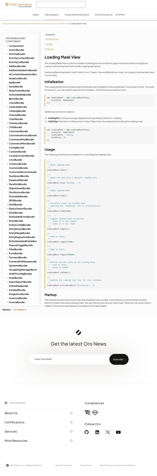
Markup (49, 49)
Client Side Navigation (22, 168)
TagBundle (13, 135)
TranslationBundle (17, 152)
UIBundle (12, 160)
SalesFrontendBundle (19, 82)
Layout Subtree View (21, 218)
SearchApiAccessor (21, 255)
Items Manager (18, 271)
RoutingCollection (20, 250)
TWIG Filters (17, 194)
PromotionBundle (18, 58)
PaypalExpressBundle (21, 38)
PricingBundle (15, 50)
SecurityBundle (17, 99)
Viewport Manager (20, 259)
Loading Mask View (20, 226)
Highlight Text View (20, 242)
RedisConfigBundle (18, 70)
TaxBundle (14, 140)
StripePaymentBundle (19, 127)
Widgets (15, 198)
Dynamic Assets (19, 177)
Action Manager (19, 164)
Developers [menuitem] (52, 14)
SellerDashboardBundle (22, 107)
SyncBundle (14, 131)
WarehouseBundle (19, 280)
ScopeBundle (16, 91)
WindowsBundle (18, 296)
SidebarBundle (17, 119)
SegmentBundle (18, 103)
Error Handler (17, 263)
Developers (23, 23)
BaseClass (16, 206)
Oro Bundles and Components (42, 23)
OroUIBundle (62, 23)
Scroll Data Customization (23, 185)
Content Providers (20, 173)
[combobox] (61, 4)
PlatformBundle (16, 46)
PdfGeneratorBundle (19, 42)
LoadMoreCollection (21, 222)
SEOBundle (13, 111)
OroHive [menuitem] (120, 14)
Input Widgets (18, 267)
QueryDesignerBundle (19, 62)
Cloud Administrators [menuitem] (77, 14)
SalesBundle (16, 78)
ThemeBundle (16, 148)
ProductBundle (16, 54)
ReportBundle (16, 74)
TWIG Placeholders (20, 189)
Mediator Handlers (20, 276)
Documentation (9, 23)
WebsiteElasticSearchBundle (21, 288)
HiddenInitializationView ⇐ (23, 212)
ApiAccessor (17, 202)
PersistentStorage (20, 238)
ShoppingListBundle (18, 115)
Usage (49, 44)
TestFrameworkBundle (19, 143)
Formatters (16, 181)
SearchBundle (15, 95)
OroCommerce (17, 402)
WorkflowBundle (16, 300)
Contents (50, 34)
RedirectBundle (17, 66)
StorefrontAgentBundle (22, 123)
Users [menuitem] (35, 14)
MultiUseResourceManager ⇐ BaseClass (23, 232)
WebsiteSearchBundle (19, 292)
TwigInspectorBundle (20, 156)
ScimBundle (15, 87)
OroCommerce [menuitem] (104, 14)
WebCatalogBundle (20, 284)
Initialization (52, 39)
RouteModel (17, 246)
